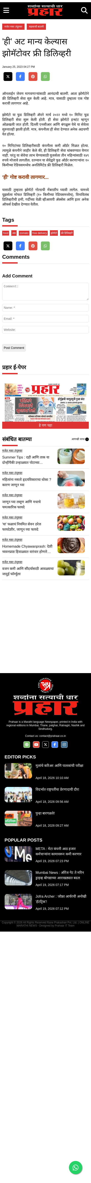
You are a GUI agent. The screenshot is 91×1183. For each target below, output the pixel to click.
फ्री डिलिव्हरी (67, 484)
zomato (24, 484)
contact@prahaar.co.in (52, 987)
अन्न (14, 484)
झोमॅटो (54, 484)
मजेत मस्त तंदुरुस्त (13, 117)
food (5, 484)
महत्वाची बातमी (36, 117)
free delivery (39, 484)
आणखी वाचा (80, 691)
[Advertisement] (45, 45)
